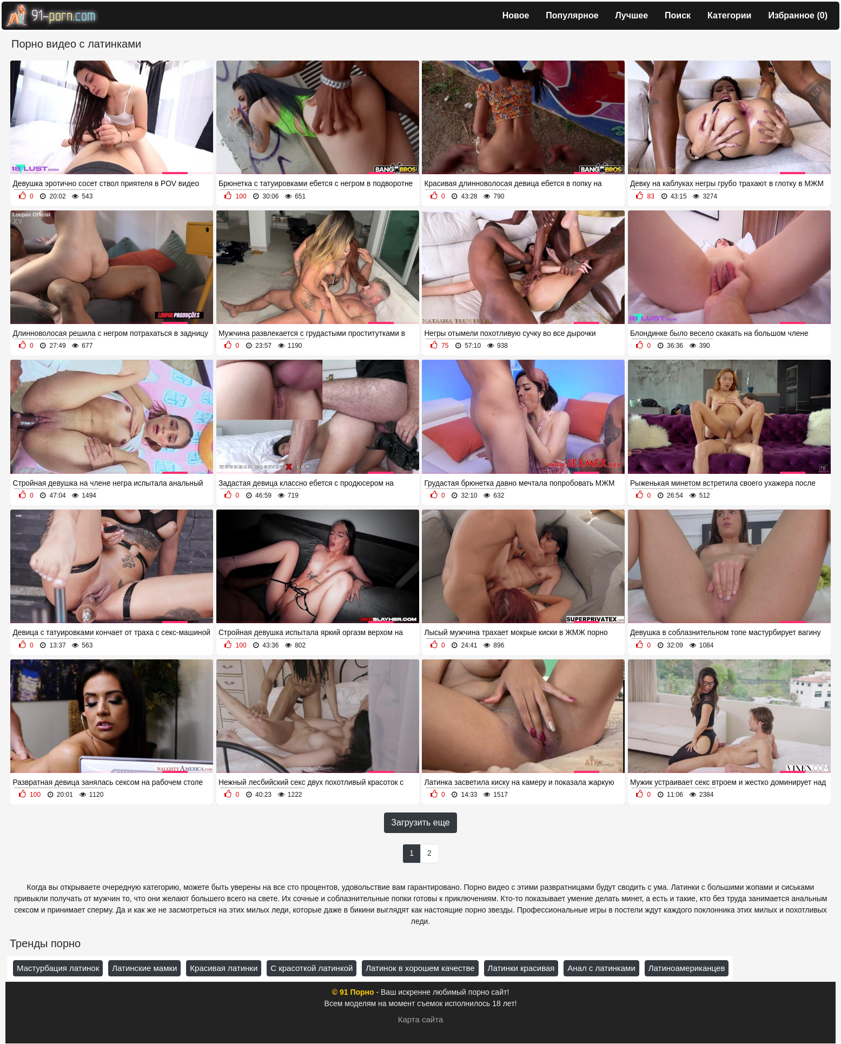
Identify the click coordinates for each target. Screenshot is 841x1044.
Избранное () (797, 15)
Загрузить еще (420, 822)
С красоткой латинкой (311, 968)
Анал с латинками (601, 968)
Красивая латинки (223, 968)
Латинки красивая (521, 968)
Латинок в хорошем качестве (420, 968)
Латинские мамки (144, 968)
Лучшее (631, 15)
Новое (515, 15)
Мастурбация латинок (58, 968)
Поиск (678, 15)
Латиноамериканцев (686, 968)
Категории (729, 15)
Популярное (572, 15)
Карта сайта (420, 1019)
